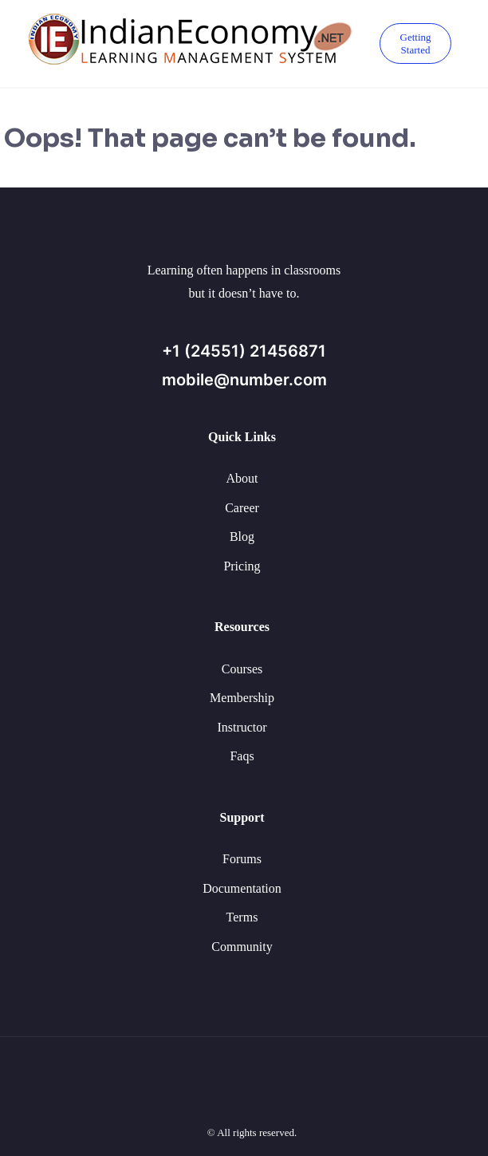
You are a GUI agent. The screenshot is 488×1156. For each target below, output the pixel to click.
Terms (242, 917)
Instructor (241, 727)
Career (242, 508)
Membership (242, 697)
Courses (242, 669)
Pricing (241, 566)
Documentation (242, 888)
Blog (242, 536)
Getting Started (415, 43)
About (242, 478)
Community (241, 946)
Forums (242, 859)
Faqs (242, 756)
